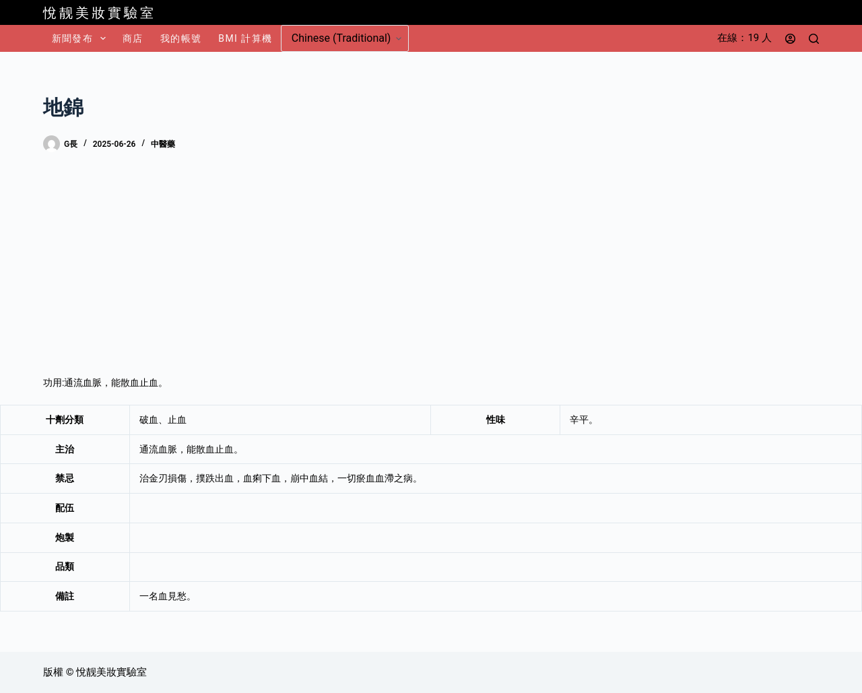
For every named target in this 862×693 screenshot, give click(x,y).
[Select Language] (345, 38)
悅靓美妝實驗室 (99, 13)
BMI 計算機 (245, 38)
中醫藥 (163, 144)
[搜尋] (814, 39)
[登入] (790, 39)
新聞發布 (81, 38)
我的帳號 (181, 38)
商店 (133, 38)
